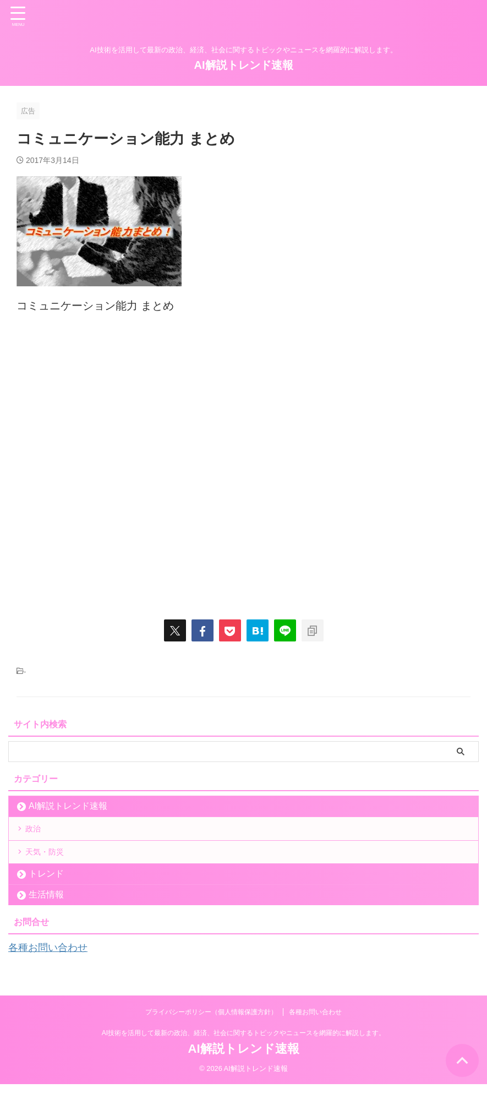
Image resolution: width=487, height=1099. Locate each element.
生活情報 (46, 910)
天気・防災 (51, 863)
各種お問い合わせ (52, 963)
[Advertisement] (243, 461)
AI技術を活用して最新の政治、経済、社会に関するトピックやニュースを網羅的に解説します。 (243, 1047)
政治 (37, 832)
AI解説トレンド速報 (243, 65)
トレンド (46, 889)
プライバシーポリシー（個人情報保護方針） (211, 1026)
